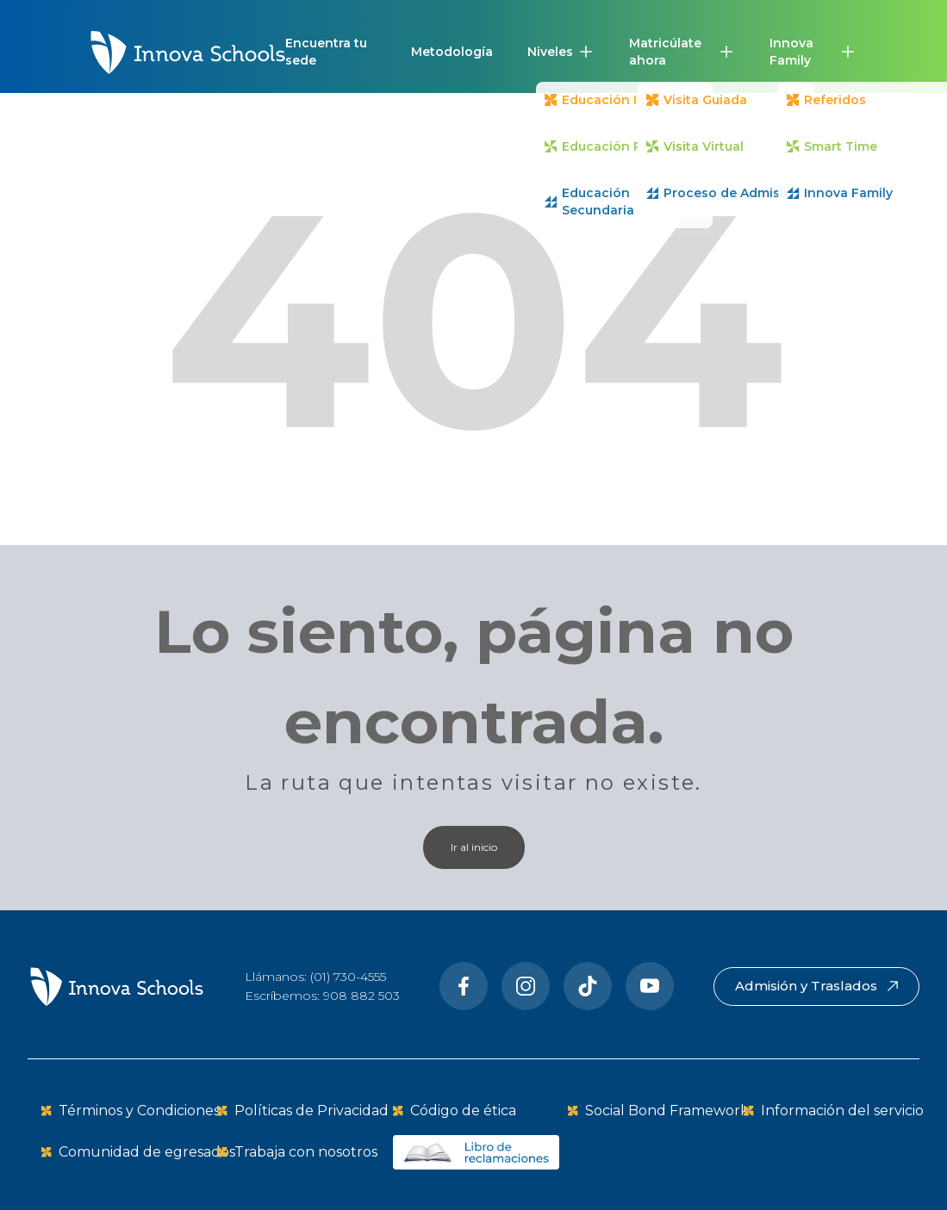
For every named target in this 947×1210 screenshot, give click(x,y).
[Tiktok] (588, 986)
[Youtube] (650, 986)
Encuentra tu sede (326, 51)
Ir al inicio (474, 847)
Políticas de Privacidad (311, 1110)
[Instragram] (526, 986)
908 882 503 (361, 995)
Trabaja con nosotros (305, 1152)
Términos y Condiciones (139, 1110)
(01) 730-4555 (348, 976)
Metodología (452, 51)
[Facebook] (463, 986)
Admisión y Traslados (816, 985)
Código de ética (463, 1110)
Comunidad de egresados (147, 1152)
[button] (561, 51)
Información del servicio (842, 1110)
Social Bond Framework (667, 1110)
